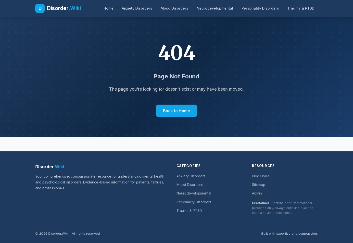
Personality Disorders (260, 8)
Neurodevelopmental (215, 8)
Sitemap (258, 184)
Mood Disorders (174, 8)
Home (108, 8)
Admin (257, 193)
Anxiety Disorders (137, 8)
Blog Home (261, 176)
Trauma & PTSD (300, 8)
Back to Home (176, 110)
